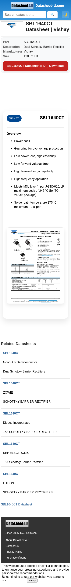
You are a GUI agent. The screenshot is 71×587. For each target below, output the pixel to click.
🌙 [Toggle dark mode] (65, 15)
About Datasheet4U (17, 540)
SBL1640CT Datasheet (16, 504)
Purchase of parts (15, 557)
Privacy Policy (13, 551)
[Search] (24, 14)
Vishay (28, 51)
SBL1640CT (11, 353)
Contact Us (12, 545)
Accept (32, 580)
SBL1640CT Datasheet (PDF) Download (35, 65)
